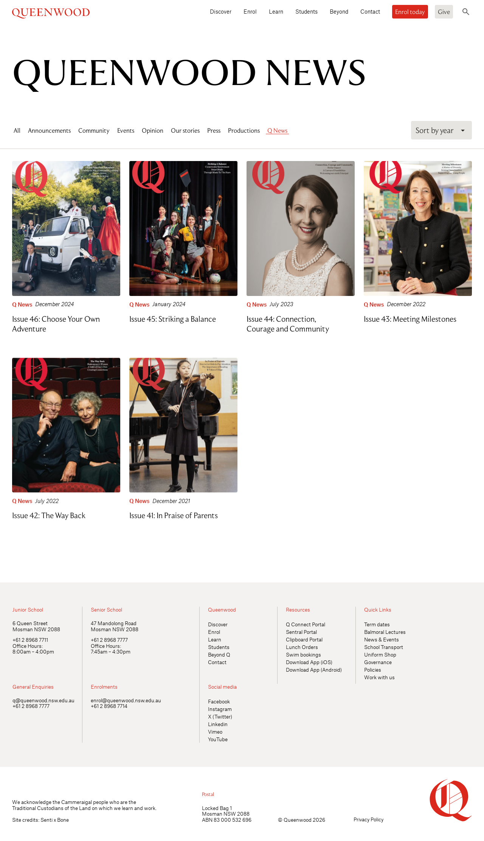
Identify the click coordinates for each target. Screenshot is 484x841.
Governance (378, 662)
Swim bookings (303, 654)
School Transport (383, 647)
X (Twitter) (220, 716)
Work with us (379, 677)
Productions (244, 130)
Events (125, 130)
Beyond (339, 11)
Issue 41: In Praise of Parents (173, 513)
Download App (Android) (314, 669)
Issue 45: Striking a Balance (172, 319)
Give (444, 11)
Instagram (220, 709)
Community (94, 130)
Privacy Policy (368, 819)
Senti (46, 819)
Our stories (185, 130)
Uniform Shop (380, 654)
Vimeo (215, 731)
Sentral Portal (301, 632)
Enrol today (410, 11)
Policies (372, 669)
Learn (276, 11)
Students (306, 11)
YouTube (218, 739)
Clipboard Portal (304, 639)
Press (213, 130)
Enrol (250, 11)
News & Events (381, 639)
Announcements (49, 130)
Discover (220, 11)
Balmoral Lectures (385, 632)
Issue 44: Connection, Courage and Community (288, 323)
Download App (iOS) (309, 662)
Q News (277, 130)
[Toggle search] (466, 12)
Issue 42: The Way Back (48, 513)
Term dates (377, 624)
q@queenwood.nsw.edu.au (43, 700)
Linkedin (218, 724)
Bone (63, 819)
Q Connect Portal (305, 624)
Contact (370, 11)
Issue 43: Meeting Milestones (410, 319)
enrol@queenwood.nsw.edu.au (126, 700)
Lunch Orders (302, 647)
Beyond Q (219, 654)
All (17, 130)
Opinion (152, 130)
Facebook (219, 701)
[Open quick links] (465, 564)
